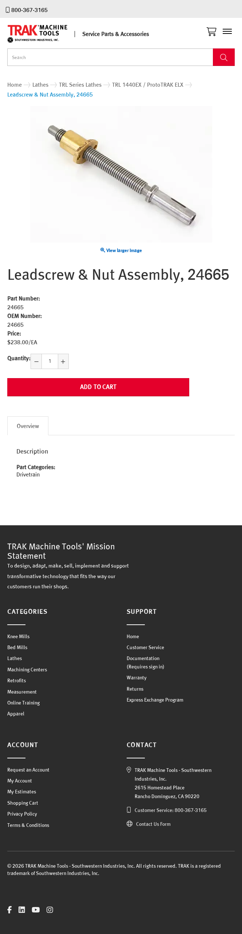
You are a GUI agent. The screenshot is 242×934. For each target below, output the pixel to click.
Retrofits (16, 680)
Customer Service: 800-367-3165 (171, 810)
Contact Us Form (153, 824)
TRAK (43, 34)
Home (133, 636)
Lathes (14, 658)
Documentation (143, 658)
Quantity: (19, 358)
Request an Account (28, 770)
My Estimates (21, 791)
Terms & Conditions (28, 825)
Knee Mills (18, 636)
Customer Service (145, 647)
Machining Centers (27, 669)
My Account (19, 781)
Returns (135, 689)
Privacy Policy (22, 814)
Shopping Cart (22, 803)
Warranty (137, 677)
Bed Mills (17, 647)
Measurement (22, 692)
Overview (28, 426)
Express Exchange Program (155, 700)
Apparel (15, 714)
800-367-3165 (29, 10)
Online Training (23, 703)
